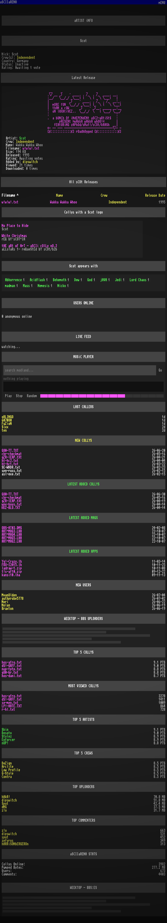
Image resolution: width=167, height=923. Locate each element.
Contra (7, 776)
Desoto (7, 733)
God (91, 280)
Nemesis (45, 285)
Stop (19, 396)
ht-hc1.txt (10, 464)
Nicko (63, 285)
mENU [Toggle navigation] (162, 2)
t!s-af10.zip (12, 571)
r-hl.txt (8, 709)
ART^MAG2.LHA (12, 541)
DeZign (7, 763)
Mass (28, 285)
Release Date (155, 195)
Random (32, 396)
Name (59, 195)
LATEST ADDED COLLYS (83, 484)
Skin (5, 729)
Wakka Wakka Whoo (63, 202)
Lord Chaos (139, 280)
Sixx (5, 427)
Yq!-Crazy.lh (12, 561)
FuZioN (7, 423)
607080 (7, 420)
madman (11, 285)
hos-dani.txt (12, 676)
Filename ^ (10, 195)
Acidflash (39, 280)
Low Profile (11, 770)
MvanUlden (9, 595)
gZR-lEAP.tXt (12, 457)
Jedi (120, 280)
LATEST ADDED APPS (83, 551)
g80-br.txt (10, 672)
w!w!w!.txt (31, 148)
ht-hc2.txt (10, 460)
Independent (26, 57)
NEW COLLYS (83, 440)
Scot (22, 138)
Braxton (7, 608)
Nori (5, 602)
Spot (5, 803)
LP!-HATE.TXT (12, 706)
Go (160, 370)
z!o (4, 810)
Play (8, 396)
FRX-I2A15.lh (12, 565)
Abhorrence (15, 280)
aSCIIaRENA (8, 2)
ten (4, 430)
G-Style (7, 773)
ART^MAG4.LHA (12, 534)
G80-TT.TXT (10, 450)
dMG (4, 807)
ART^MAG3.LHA (12, 531)
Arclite (7, 766)
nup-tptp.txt (12, 669)
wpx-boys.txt (12, 504)
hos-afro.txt (12, 662)
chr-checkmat (12, 454)
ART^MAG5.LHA (12, 538)
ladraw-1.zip (12, 568)
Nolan (6, 605)
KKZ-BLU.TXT (11, 507)
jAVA (105, 280)
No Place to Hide (15, 225)
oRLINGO (7, 417)
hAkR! (6, 797)
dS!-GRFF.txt (12, 665)
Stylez (7, 736)
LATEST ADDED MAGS (83, 518)
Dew (78, 280)
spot (5, 837)
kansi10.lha (11, 575)
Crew (104, 195)
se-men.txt (10, 702)
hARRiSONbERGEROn (15, 844)
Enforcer (8, 739)
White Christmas (14, 235)
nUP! (5, 743)
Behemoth (61, 280)
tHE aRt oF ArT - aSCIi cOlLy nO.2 (29, 246)
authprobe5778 (12, 598)
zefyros (7, 840)
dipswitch (30, 162)
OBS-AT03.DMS (12, 528)
